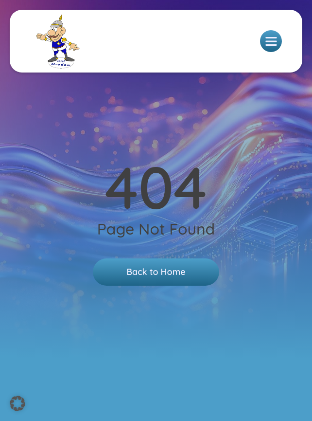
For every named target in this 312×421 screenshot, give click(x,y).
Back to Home (155, 271)
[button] (17, 403)
